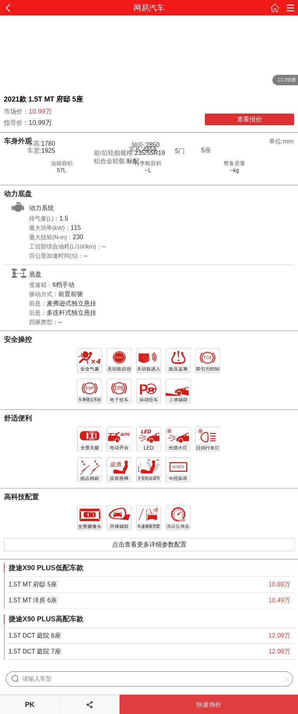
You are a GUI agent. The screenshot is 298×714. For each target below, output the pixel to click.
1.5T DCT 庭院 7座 (35, 651)
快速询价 (208, 704)
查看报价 (249, 119)
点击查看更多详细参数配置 (149, 544)
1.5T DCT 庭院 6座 (35, 635)
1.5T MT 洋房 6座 (33, 600)
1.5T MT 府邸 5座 (33, 584)
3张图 (284, 80)
